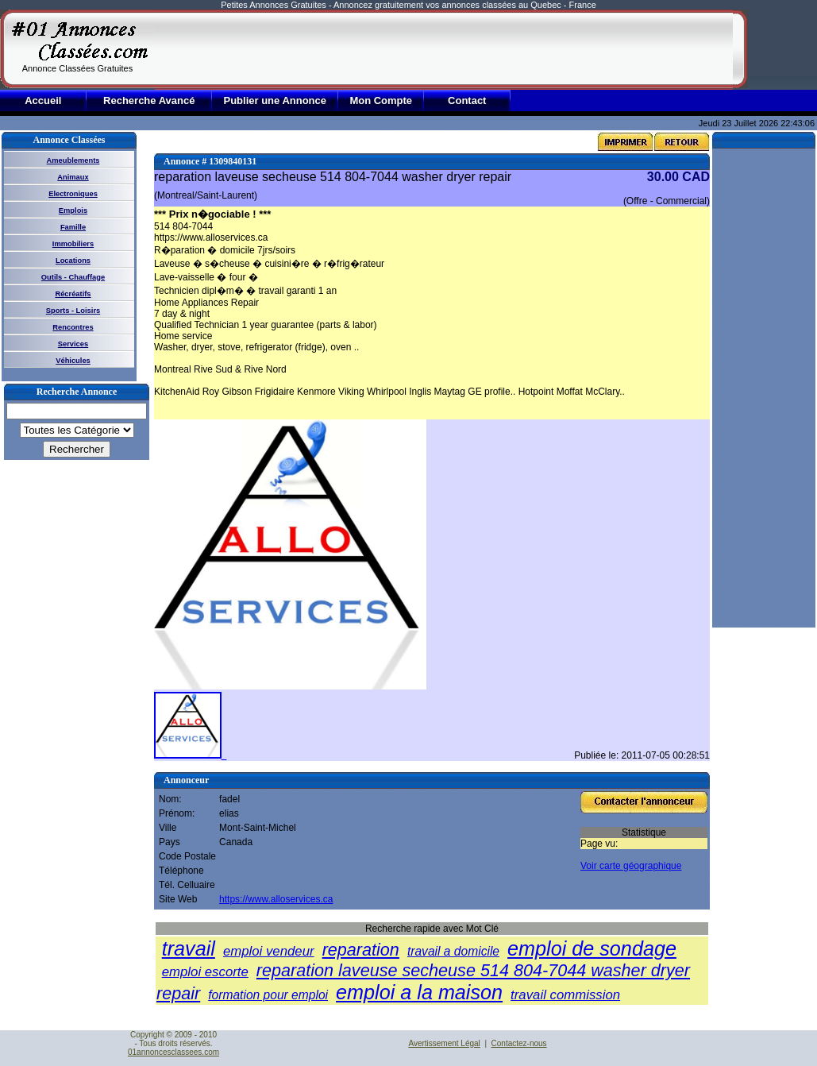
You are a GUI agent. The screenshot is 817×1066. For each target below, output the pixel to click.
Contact (467, 100)
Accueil (43, 100)
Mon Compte (380, 100)
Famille (73, 227)
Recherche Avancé (149, 100)
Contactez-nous (519, 1043)
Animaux (72, 177)
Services (73, 344)
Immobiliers (73, 244)
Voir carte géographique (630, 865)
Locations (73, 261)
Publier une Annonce (274, 100)
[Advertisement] (254, 49)
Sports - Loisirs (73, 311)
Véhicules (73, 361)
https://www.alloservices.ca (276, 899)
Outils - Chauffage (73, 277)
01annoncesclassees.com (173, 1052)
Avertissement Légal (444, 1043)
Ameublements (73, 160)
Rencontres (72, 327)
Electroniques (73, 194)
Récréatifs (73, 294)
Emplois (73, 210)
